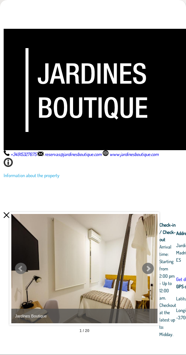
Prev (21, 268)
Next (148, 268)
